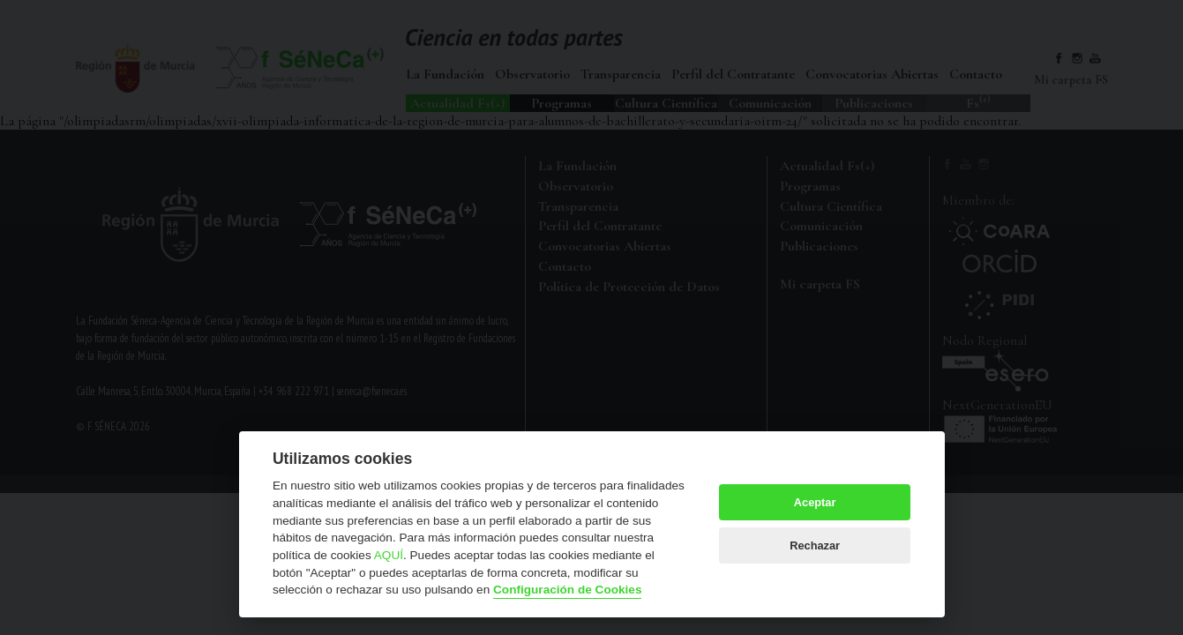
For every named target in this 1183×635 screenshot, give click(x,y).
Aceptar (815, 502)
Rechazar (815, 545)
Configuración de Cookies (567, 589)
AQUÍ (388, 555)
